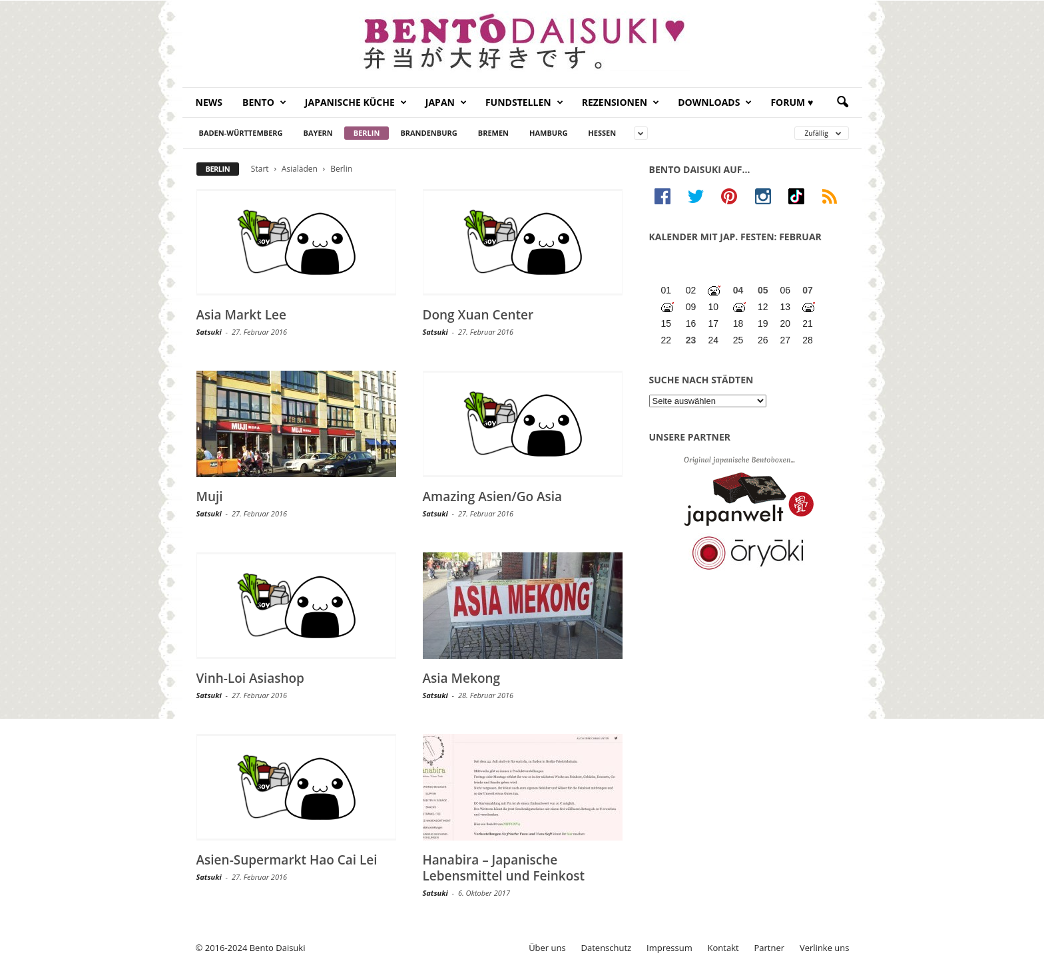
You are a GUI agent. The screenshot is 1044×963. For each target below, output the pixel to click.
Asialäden (300, 168)
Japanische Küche (356, 102)
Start (260, 168)
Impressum (669, 948)
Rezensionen (621, 102)
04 (738, 290)
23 (691, 340)
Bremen (493, 133)
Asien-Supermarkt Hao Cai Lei (287, 859)
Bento (264, 102)
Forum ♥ (791, 102)
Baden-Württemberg (241, 133)
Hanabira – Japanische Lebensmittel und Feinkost (504, 867)
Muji (209, 496)
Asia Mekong (462, 678)
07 (807, 290)
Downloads (715, 102)
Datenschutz (606, 948)
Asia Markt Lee (241, 314)
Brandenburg (428, 133)
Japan (446, 102)
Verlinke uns (825, 948)
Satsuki (209, 332)
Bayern (318, 133)
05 (763, 290)
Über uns (547, 948)
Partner (769, 948)
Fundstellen (524, 102)
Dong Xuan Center (478, 314)
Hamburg (548, 133)
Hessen (602, 133)
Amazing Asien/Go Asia (493, 496)
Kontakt (723, 948)
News (209, 102)
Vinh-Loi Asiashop (250, 678)
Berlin (367, 133)
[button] (842, 102)
